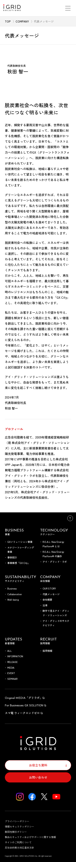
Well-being (13, 599)
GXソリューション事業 (19, 541)
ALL (9, 650)
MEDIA (10, 667)
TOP (8, 21)
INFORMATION (15, 656)
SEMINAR (12, 678)
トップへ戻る (70, 518)
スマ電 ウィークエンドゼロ (24, 713)
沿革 (45, 605)
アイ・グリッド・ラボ (55, 561)
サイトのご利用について (18, 842)
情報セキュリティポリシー (19, 826)
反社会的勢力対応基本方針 (19, 847)
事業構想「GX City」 (18, 563)
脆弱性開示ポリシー (16, 831)
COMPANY (22, 21)
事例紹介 (12, 557)
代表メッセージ (51, 594)
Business (12, 588)
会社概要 (47, 599)
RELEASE (12, 662)
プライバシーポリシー (17, 821)
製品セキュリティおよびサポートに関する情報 (30, 837)
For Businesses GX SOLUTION (26, 705)
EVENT (11, 673)
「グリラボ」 (25, 698)
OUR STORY (49, 588)
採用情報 (47, 650)
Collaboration (14, 594)
